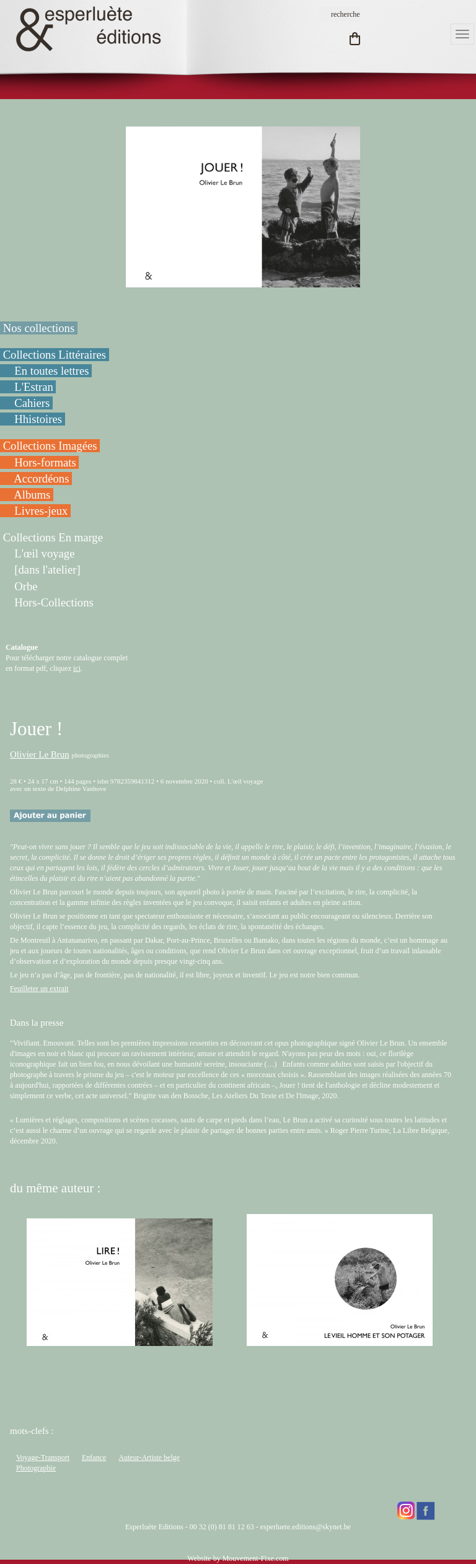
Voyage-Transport (42, 1457)
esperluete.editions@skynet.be (305, 1526)
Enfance (94, 1457)
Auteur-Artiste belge (149, 1457)
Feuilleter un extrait (39, 988)
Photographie (36, 1468)
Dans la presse (37, 1023)
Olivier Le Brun (39, 754)
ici (77, 668)
